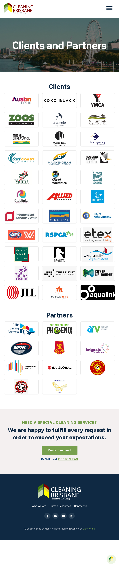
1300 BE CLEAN (68, 459)
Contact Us (80, 506)
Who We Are (39, 506)
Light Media (89, 528)
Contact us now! (59, 450)
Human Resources (60, 506)
